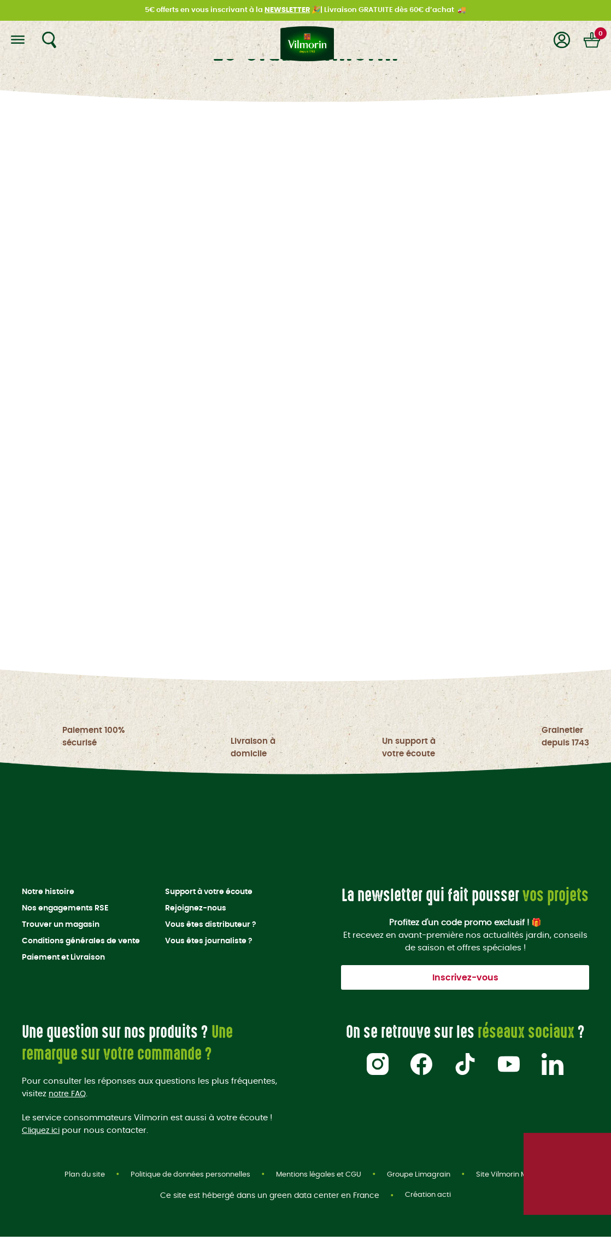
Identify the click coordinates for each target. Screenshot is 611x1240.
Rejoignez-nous (195, 910)
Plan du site (72, 1177)
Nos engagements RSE (65, 910)
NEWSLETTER (287, 10)
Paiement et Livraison (63, 959)
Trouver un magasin (60, 927)
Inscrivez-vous (465, 979)
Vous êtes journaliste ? (208, 943)
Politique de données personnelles (184, 1177)
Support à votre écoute (208, 894)
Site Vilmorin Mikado (523, 1177)
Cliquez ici (43, 1132)
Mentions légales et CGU (321, 1177)
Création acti (428, 1199)
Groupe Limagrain (426, 1177)
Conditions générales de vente (81, 943)
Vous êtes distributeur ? (210, 927)
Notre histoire (48, 894)
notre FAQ (69, 1096)
